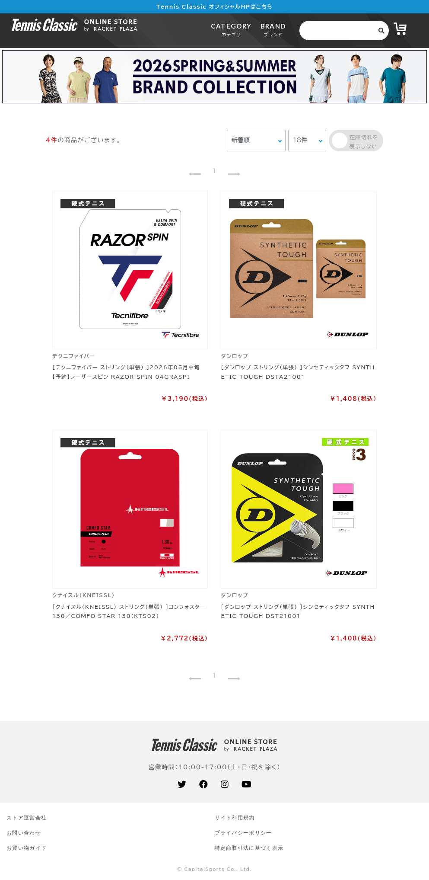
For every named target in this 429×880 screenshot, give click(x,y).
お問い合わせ (23, 832)
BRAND (273, 29)
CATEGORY (231, 29)
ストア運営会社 (26, 817)
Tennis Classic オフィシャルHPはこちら (214, 6)
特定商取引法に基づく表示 (249, 848)
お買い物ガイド (26, 848)
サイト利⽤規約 (235, 817)
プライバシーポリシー (243, 832)
